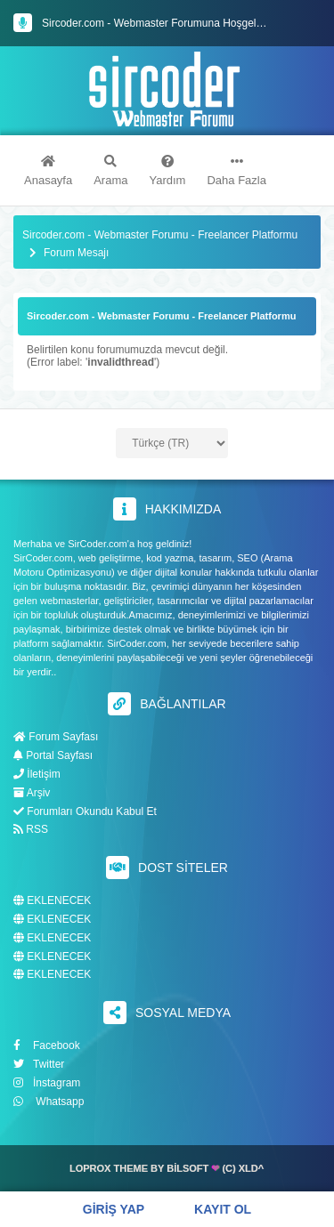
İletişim (37, 774)
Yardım (168, 171)
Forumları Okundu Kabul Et (85, 811)
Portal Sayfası (53, 755)
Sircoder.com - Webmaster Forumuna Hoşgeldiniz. (161, 23)
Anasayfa (48, 171)
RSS (30, 829)
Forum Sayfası (55, 737)
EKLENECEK (52, 901)
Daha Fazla (236, 171)
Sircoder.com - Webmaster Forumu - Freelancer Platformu (159, 235)
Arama (110, 171)
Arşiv (31, 793)
